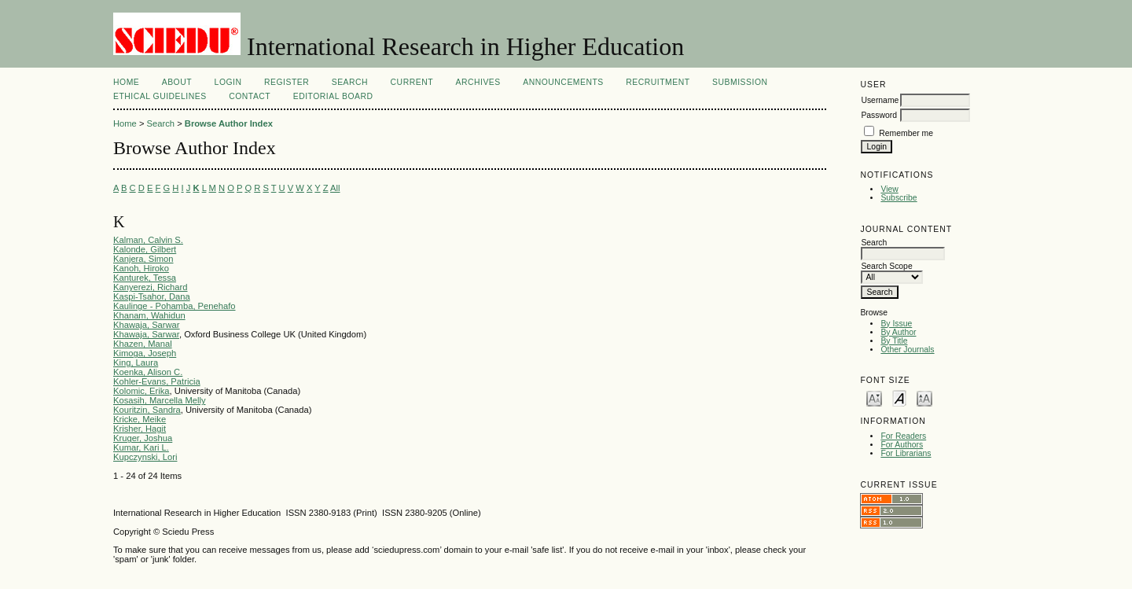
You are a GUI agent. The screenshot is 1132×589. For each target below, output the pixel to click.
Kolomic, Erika (141, 391)
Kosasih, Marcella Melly (159, 400)
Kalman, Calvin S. (148, 240)
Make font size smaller (874, 397)
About (177, 82)
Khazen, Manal (142, 343)
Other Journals (907, 349)
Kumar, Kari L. (141, 447)
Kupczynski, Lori (145, 457)
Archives (477, 82)
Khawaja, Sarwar (146, 324)
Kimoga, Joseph (144, 353)
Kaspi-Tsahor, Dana (151, 296)
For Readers (903, 436)
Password (879, 115)
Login (228, 82)
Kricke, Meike (139, 419)
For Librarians (905, 453)
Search (350, 82)
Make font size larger (924, 397)
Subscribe (898, 197)
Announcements (563, 82)
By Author (898, 332)
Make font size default (899, 397)
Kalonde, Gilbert (144, 249)
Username (880, 100)
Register (286, 82)
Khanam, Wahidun (149, 315)
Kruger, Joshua (142, 438)
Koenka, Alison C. (147, 372)
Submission (739, 82)
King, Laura (135, 362)
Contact (249, 96)
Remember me (906, 133)
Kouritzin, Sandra (147, 409)
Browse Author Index (229, 123)
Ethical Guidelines (160, 96)
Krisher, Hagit (139, 428)
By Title (893, 341)
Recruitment (657, 82)
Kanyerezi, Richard (150, 287)
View (889, 189)
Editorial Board (333, 96)
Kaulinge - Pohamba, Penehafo (174, 306)
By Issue (896, 323)
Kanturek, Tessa (144, 277)
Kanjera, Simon (143, 258)
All (335, 188)
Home (126, 82)
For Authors (901, 444)
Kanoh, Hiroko (141, 268)
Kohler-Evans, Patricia (156, 381)
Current (412, 82)
